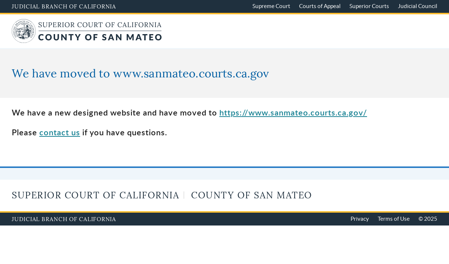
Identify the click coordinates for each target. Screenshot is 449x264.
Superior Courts (369, 6)
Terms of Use (394, 219)
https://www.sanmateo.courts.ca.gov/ (293, 112)
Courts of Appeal (320, 6)
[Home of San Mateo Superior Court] (87, 38)
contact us (59, 132)
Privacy (360, 219)
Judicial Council (417, 6)
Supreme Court (271, 6)
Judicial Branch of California (64, 6)
